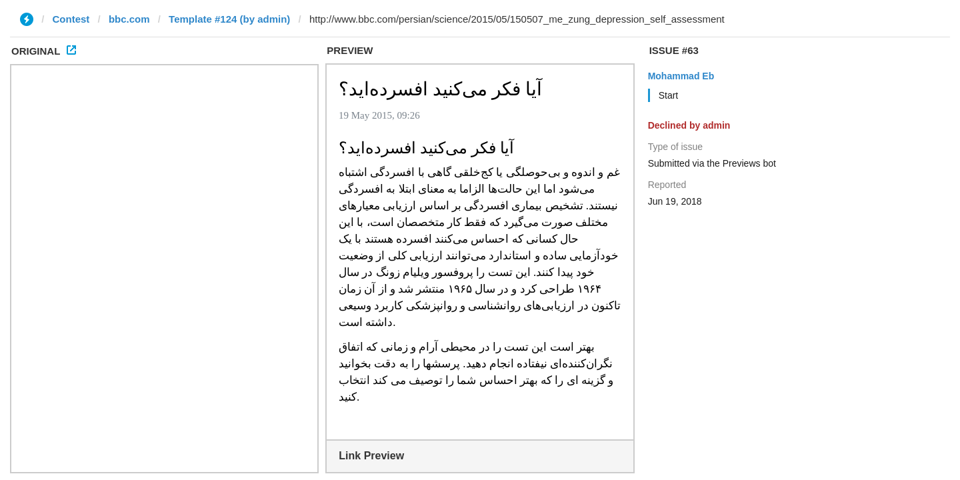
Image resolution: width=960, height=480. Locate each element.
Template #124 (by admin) (229, 19)
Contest (71, 19)
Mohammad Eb (681, 76)
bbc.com (129, 19)
